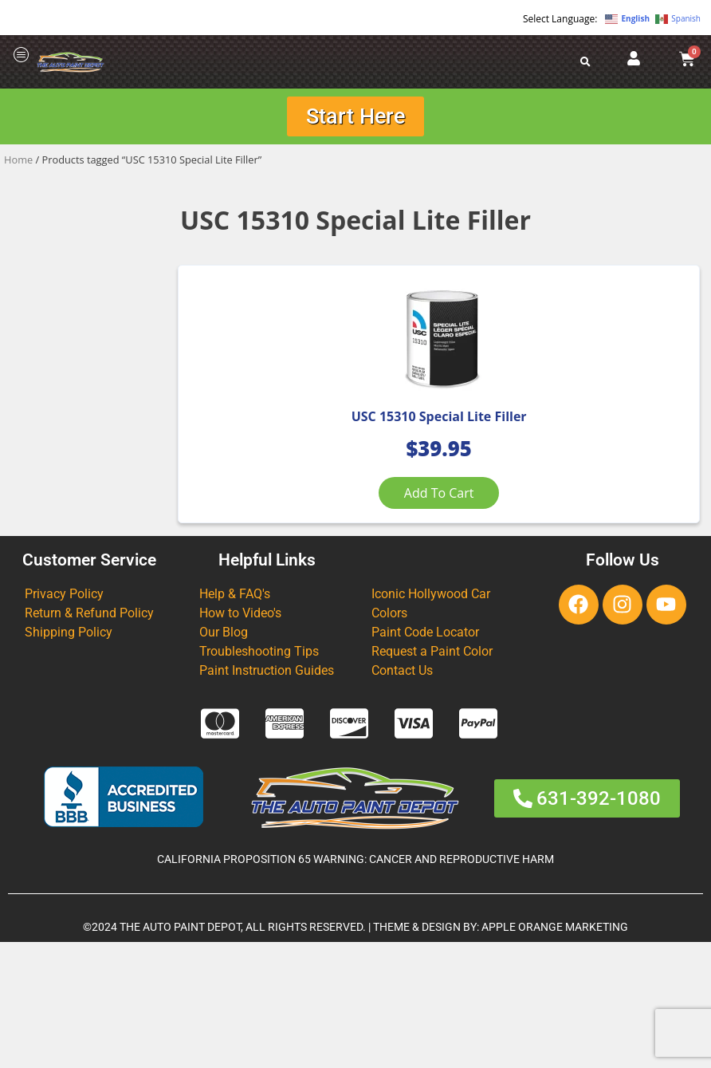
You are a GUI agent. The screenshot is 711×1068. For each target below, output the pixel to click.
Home (18, 164)
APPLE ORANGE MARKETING (554, 1053)
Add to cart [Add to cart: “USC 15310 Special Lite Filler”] (265, 570)
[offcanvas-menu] (21, 55)
